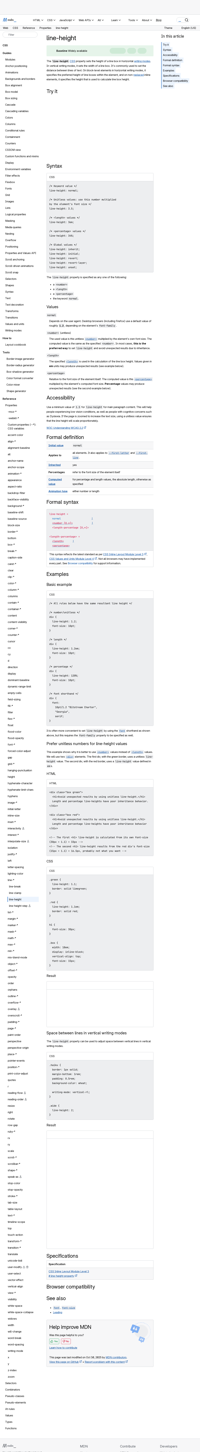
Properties (11, 405)
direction (13, 667)
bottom (12, 538)
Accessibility (170, 55)
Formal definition (172, 60)
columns (13, 596)
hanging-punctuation (20, 770)
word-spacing (16, 1344)
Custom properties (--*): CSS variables (22, 426)
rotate (11, 1118)
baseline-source (17, 518)
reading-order (16, 1099)
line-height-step (18, 905)
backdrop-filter (16, 493)
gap (10, 757)
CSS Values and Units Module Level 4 (71, 558)
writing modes (142, 61)
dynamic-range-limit (19, 686)
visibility (12, 1299)
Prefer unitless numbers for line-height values (87, 743)
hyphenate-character (20, 783)
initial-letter (14, 809)
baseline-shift (15, 512)
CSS (72, 61)
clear (11, 570)
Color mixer (13, 384)
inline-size (14, 815)
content (12, 615)
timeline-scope (16, 1221)
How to (7, 338)
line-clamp (15, 893)
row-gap (13, 1125)
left (9, 860)
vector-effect (15, 1280)
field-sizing (14, 699)
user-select (14, 1273)
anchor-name (15, 460)
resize (11, 1105)
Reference (9, 398)
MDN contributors (116, 1357)
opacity (12, 976)
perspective (14, 1041)
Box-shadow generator (20, 371)
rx (9, 1138)
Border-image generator (20, 358)
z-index (12, 1370)
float (10, 725)
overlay (12, 1009)
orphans (12, 989)
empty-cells (14, 693)
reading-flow (15, 1092)
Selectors (10, 1383)
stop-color (14, 1183)
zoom (11, 1376)
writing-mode (15, 1351)
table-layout (15, 1209)
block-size (14, 525)
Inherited (54, 465)
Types (8, 1421)
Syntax (167, 49)
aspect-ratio (15, 486)
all (9, 454)
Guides (7, 53)
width (11, 1325)
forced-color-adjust (19, 751)
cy (9, 654)
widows (12, 1318)
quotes (12, 1080)
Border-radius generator (20, 365)
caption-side (15, 557)
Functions (11, 1428)
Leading (57, 1312)
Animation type (58, 491)
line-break (15, 886)
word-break (14, 1338)
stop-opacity (15, 1189)
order (11, 983)
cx (9, 647)
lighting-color (15, 873)
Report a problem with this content (105, 1361)
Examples (168, 70)
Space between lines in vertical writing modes (87, 1033)
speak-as (13, 1176)
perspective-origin (18, 1047)
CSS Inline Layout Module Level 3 (123, 554)
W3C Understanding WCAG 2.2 (65, 427)
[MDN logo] (9, 1446)
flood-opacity (16, 738)
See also (168, 86)
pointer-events (16, 1060)
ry (9, 1144)
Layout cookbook (15, 344)
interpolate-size (17, 841)
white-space (15, 1305)
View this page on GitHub (64, 1361)
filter (10, 712)
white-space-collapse (20, 1312)
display (12, 673)
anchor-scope (16, 467)
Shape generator (16, 391)
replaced (139, 74)
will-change (14, 1331)
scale (11, 1151)
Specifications (171, 75)
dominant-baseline (18, 680)
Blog (158, 20)
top (10, 1228)
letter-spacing (16, 867)
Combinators (12, 1389)
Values (52, 306)
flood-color (14, 731)
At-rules (10, 1409)
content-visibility (17, 622)
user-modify (15, 1267)
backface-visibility (18, 499)
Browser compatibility (175, 80)
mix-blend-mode (17, 957)
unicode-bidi (15, 1260)
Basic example (59, 584)
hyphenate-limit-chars (20, 789)
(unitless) (59, 332)
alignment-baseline (19, 447)
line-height (15, 899)
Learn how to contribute (63, 1347)
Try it (166, 44)
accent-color (15, 435)
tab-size (12, 1202)
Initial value (55, 445)
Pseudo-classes (14, 1396)
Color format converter (19, 378)
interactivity (14, 828)
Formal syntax (171, 65)
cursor (11, 641)
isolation (13, 847)
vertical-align (15, 1286)
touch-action (15, 1234)
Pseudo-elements (15, 1402)
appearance (15, 480)
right (10, 1112)
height (11, 776)
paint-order (14, 1034)
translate (13, 1254)
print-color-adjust (18, 1073)
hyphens (13, 796)
